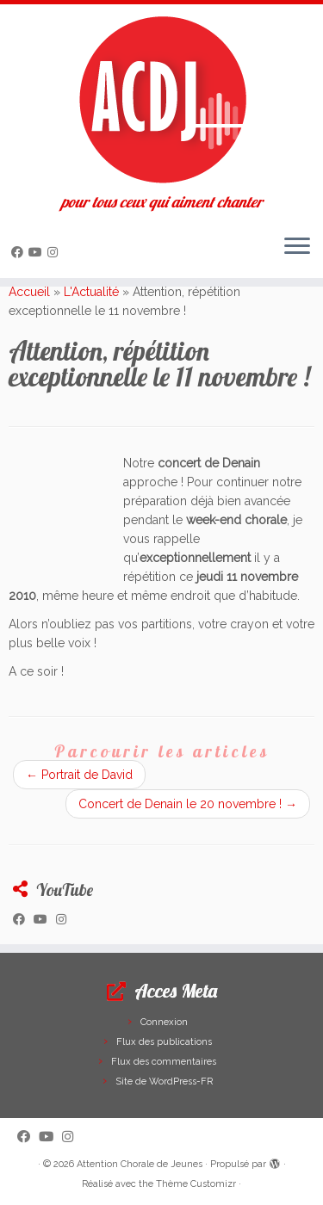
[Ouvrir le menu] (297, 247)
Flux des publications (164, 1041)
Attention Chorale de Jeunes (139, 1164)
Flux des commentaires (163, 1061)
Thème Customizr (196, 1184)
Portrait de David (79, 775)
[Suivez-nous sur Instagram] (55, 252)
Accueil (29, 292)
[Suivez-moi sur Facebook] (19, 252)
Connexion (164, 1022)
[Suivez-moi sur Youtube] (37, 252)
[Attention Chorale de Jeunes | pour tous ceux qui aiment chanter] (161, 99)
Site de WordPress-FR (164, 1081)
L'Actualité (91, 292)
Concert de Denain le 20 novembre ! (187, 804)
